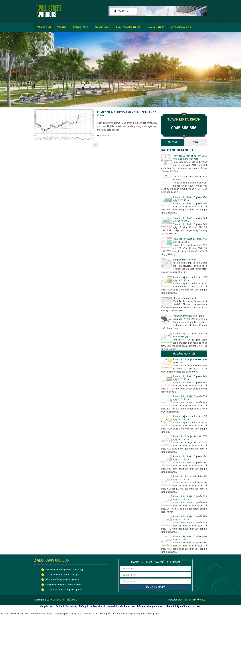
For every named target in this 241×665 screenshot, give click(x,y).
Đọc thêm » (103, 136)
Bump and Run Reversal (184, 259)
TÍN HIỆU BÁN (102, 27)
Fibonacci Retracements (185, 298)
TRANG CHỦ (44, 27)
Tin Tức (172, 142)
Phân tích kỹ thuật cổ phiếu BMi (188, 315)
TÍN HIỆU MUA (80, 27)
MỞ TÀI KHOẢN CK (181, 27)
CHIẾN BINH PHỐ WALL (64, 599)
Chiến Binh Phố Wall (19, 613)
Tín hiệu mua (37, 613)
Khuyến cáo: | (47, 606)
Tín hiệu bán (51, 613)
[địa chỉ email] (155, 581)
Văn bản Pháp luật (149, 613)
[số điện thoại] (155, 574)
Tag (195, 142)
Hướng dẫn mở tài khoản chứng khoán (119, 613)
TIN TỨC (62, 27)
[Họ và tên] (155, 568)
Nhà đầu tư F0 (91, 613)
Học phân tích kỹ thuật (70, 613)
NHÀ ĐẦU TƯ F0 (155, 27)
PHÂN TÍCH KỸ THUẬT (128, 27)
